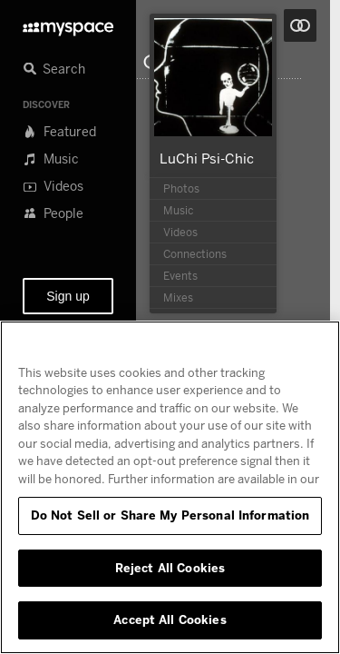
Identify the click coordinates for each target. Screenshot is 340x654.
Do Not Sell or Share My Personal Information (170, 515)
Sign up (67, 296)
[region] (170, 487)
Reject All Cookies (170, 568)
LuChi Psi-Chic (207, 158)
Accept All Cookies (169, 619)
